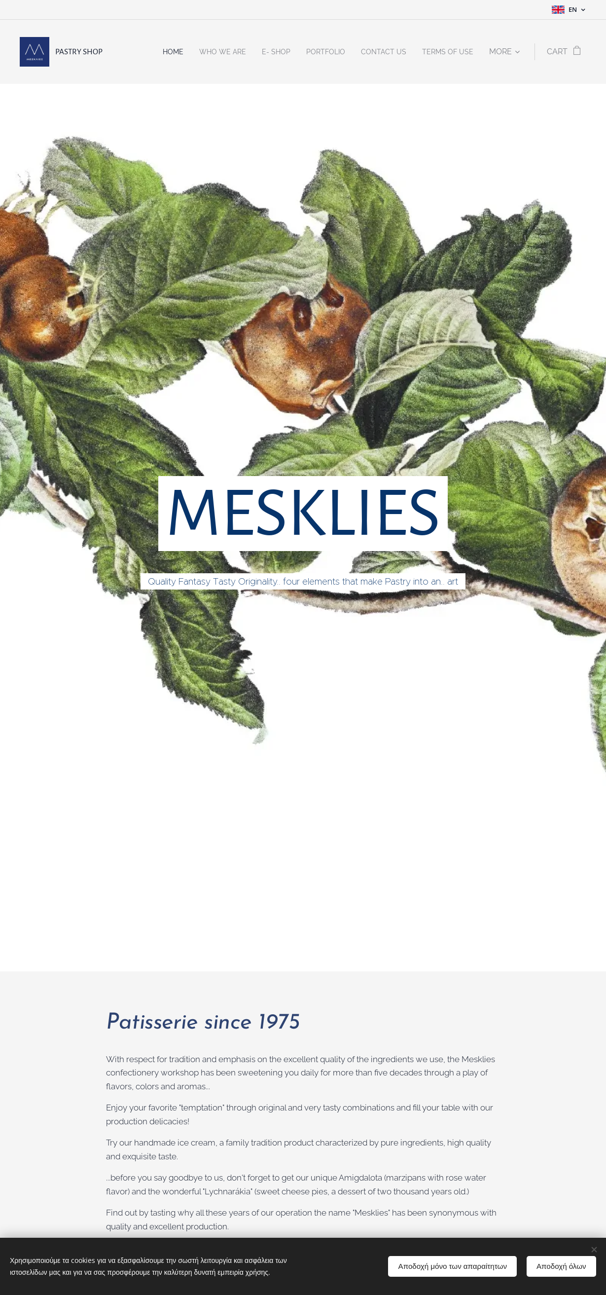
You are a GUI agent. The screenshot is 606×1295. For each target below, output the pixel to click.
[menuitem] (151, 51)
